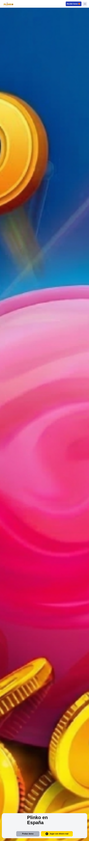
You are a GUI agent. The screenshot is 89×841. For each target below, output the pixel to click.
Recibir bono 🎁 (73, 4)
